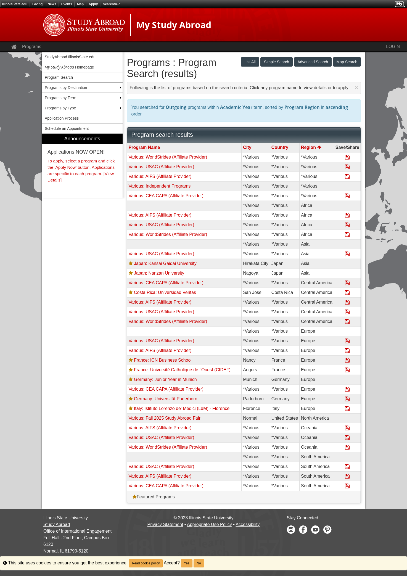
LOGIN (393, 46)
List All (249, 62)
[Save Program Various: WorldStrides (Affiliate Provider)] (347, 157)
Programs (31, 46)
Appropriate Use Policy (209, 524)
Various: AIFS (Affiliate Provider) (160, 176)
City (247, 147)
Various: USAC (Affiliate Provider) (161, 166)
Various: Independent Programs (160, 186)
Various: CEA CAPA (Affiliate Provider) (166, 195)
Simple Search (276, 62)
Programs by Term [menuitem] (60, 98)
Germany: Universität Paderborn (165, 398)
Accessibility (248, 524)
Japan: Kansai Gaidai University (165, 263)
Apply (93, 4)
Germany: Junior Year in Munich (165, 379)
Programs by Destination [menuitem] (66, 87)
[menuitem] (82, 166)
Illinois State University (211, 517)
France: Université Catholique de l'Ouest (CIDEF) (182, 369)
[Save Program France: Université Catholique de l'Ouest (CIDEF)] (347, 369)
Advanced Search (313, 62)
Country (279, 147)
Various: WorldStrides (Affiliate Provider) (168, 157)
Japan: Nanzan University (159, 273)
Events (66, 4)
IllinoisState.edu (14, 4)
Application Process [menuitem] (62, 118)
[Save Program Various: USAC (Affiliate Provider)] (347, 166)
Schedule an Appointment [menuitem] (67, 128)
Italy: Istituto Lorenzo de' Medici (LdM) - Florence (181, 408)
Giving (37, 4)
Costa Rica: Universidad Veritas (165, 292)
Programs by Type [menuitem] (60, 108)
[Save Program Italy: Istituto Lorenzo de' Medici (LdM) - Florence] (347, 408)
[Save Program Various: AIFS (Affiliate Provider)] (347, 176)
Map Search (347, 62)
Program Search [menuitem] (59, 77)
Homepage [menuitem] (69, 67)
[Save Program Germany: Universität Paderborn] (347, 398)
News (51, 4)
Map (80, 4)
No (199, 563)
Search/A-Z (111, 4)
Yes (186, 563)
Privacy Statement (165, 524)
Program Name (144, 147)
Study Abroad (56, 524)
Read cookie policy (146, 563)
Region (311, 147)
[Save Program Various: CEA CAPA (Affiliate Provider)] (347, 195)
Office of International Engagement (77, 531)
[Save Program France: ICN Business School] (347, 360)
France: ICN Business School (163, 360)
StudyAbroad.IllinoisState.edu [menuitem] (70, 57)
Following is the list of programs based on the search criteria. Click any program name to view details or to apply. (244, 87)
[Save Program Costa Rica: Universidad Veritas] (347, 292)
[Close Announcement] (356, 87)
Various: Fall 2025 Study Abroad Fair (164, 418)
